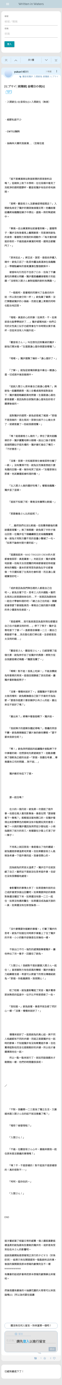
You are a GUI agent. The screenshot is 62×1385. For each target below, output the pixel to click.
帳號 (6, 16)
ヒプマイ (54, 76)
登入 (9, 44)
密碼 (6, 29)
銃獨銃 (46, 76)
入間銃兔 (38, 76)
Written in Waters (31, 4)
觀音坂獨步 (27, 76)
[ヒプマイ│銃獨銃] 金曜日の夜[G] (25, 86)
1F (7, 92)
